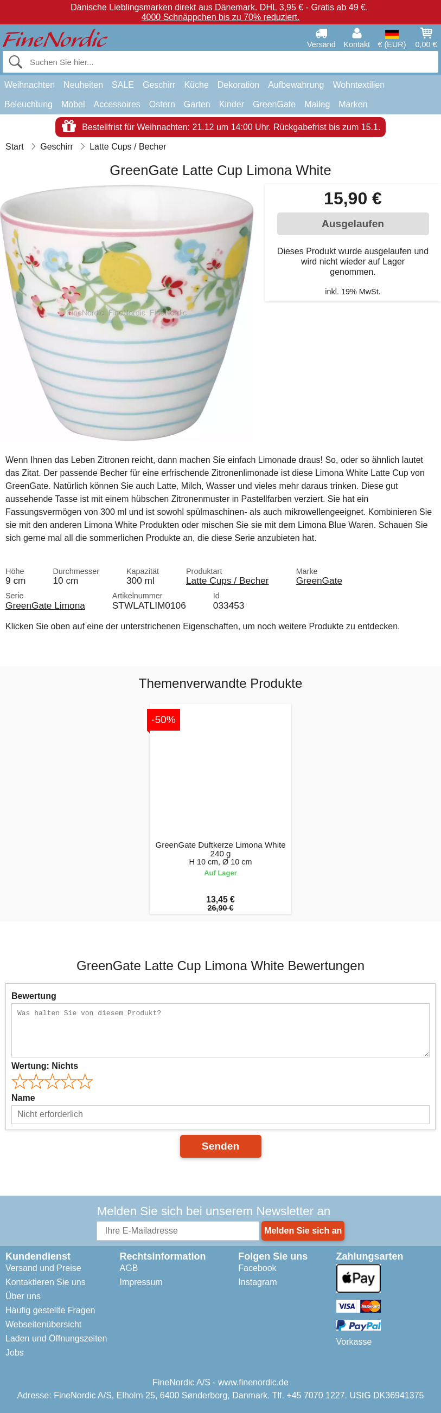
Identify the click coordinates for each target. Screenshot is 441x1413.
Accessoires (117, 104)
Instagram (257, 1282)
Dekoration (238, 84)
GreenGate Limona (45, 605)
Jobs (14, 1352)
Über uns (23, 1296)
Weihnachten (29, 84)
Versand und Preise (43, 1268)
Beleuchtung (28, 104)
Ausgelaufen (353, 223)
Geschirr (159, 84)
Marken (352, 104)
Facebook (257, 1268)
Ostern (162, 104)
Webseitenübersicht (43, 1324)
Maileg (317, 104)
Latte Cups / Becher (227, 580)
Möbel (73, 104)
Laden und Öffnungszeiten (56, 1338)
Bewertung (33, 996)
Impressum (141, 1282)
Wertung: (44, 1065)
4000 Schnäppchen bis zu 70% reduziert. (221, 17)
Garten (197, 104)
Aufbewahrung (296, 84)
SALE (123, 84)
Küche (196, 84)
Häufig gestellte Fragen (50, 1310)
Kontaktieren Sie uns (45, 1282)
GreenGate (274, 104)
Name (23, 1097)
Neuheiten (83, 84)
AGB (129, 1268)
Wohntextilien (359, 84)
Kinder (231, 104)
